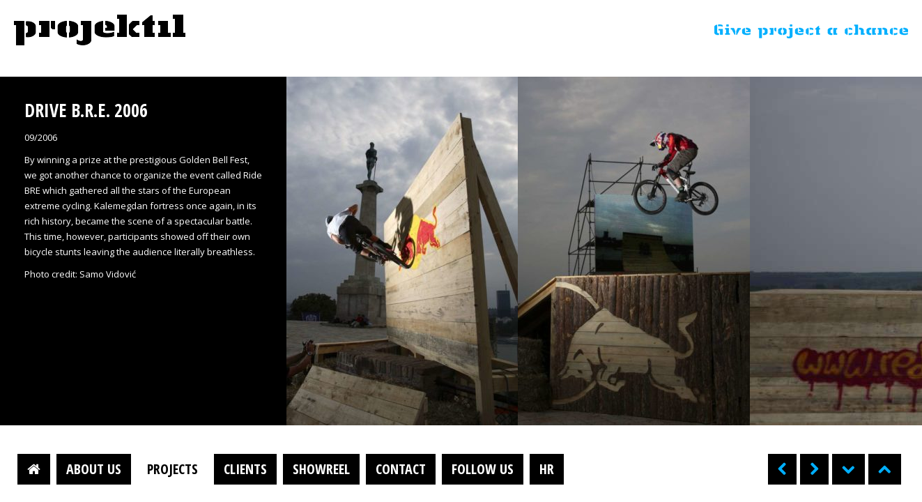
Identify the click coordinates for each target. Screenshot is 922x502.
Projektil (99, 30)
